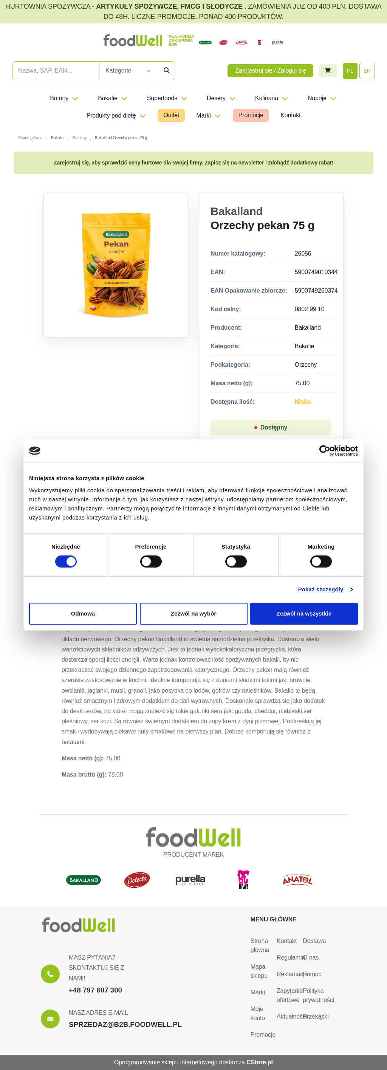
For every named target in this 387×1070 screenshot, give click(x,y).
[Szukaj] (166, 71)
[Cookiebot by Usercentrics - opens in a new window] (325, 450)
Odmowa (83, 613)
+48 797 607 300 (95, 990)
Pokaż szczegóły (321, 589)
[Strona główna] (78, 925)
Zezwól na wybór (193, 613)
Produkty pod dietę (117, 115)
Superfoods (167, 98)
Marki (208, 115)
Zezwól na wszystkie (304, 613)
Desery (221, 98)
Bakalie (113, 98)
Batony (64, 98)
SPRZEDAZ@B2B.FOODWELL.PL (125, 1024)
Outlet (171, 115)
